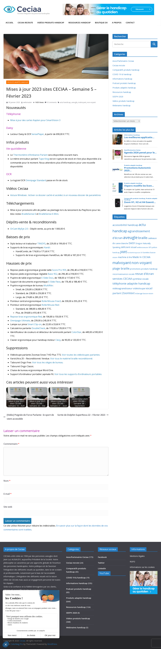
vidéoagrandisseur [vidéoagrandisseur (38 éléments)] (122, 288)
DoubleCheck (38, 328)
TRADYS (41, 243)
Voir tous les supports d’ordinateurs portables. (78, 374)
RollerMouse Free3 (51, 301)
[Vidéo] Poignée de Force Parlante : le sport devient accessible (29, 416)
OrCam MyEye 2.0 (19, 228)
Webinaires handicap (121, 105)
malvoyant (82, 102)
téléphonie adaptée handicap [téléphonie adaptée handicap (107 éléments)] (131, 283)
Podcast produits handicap (124, 83)
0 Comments (51, 102)
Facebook (102, 557)
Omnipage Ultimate (20, 320)
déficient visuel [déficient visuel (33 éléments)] (129, 247)
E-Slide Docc (47, 277)
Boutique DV (101, 22)
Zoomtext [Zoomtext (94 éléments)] (128, 293)
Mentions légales (137, 556)
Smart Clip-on (34, 324)
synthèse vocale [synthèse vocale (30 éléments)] (141, 278)
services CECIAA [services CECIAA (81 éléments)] (122, 278)
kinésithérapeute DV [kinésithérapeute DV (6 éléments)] (135, 253)
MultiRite (48, 285)
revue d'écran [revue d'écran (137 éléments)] (144, 274)
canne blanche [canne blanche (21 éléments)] (121, 243)
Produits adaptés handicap (17, 82)
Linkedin (102, 568)
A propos (116, 22)
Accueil (9, 22)
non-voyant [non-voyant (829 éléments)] (142, 262)
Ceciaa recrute (25, 22)
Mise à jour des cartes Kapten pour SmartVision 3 (35, 120)
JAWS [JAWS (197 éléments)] (123, 252)
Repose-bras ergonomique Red (26, 316)
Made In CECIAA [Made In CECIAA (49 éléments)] (141, 257)
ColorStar (76, 332)
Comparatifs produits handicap (126, 70)
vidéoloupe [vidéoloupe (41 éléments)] (139, 288)
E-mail (7, 493)
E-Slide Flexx (54, 281)
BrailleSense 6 (29, 213)
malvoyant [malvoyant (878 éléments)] (122, 262)
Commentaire (11, 443)
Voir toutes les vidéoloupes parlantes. (81, 354)
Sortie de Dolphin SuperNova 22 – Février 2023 (82, 414)
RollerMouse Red (50, 304)
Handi (47, 247)
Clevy (58, 339)
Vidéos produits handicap (50, 22)
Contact (130, 22)
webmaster (27, 102)
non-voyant (91, 102)
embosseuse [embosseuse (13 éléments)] (142, 247)
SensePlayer (37, 134)
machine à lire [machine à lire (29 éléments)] (125, 257)
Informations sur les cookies (142, 567)
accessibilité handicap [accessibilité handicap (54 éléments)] (125, 225)
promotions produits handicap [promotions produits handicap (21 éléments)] (143, 268)
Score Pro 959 (59, 269)
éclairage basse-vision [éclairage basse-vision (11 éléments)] (144, 293)
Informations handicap (122, 79)
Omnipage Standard (36, 180)
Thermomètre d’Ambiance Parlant (30, 154)
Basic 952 (52, 273)
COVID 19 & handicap (122, 74)
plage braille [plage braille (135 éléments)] (121, 268)
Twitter (101, 563)
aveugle (74, 102)
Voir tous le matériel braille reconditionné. (71, 358)
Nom (7, 480)
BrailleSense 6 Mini (48, 213)
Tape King (44, 158)
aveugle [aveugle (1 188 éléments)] (130, 237)
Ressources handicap (79, 22)
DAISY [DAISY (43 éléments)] (132, 243)
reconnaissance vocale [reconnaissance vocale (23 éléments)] (124, 274)
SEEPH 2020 (118, 96)
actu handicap (65, 102)
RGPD (132, 561)
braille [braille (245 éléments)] (142, 238)
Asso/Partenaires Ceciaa (123, 61)
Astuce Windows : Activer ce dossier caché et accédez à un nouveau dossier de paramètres (55, 195)
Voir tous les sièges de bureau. (47, 362)
